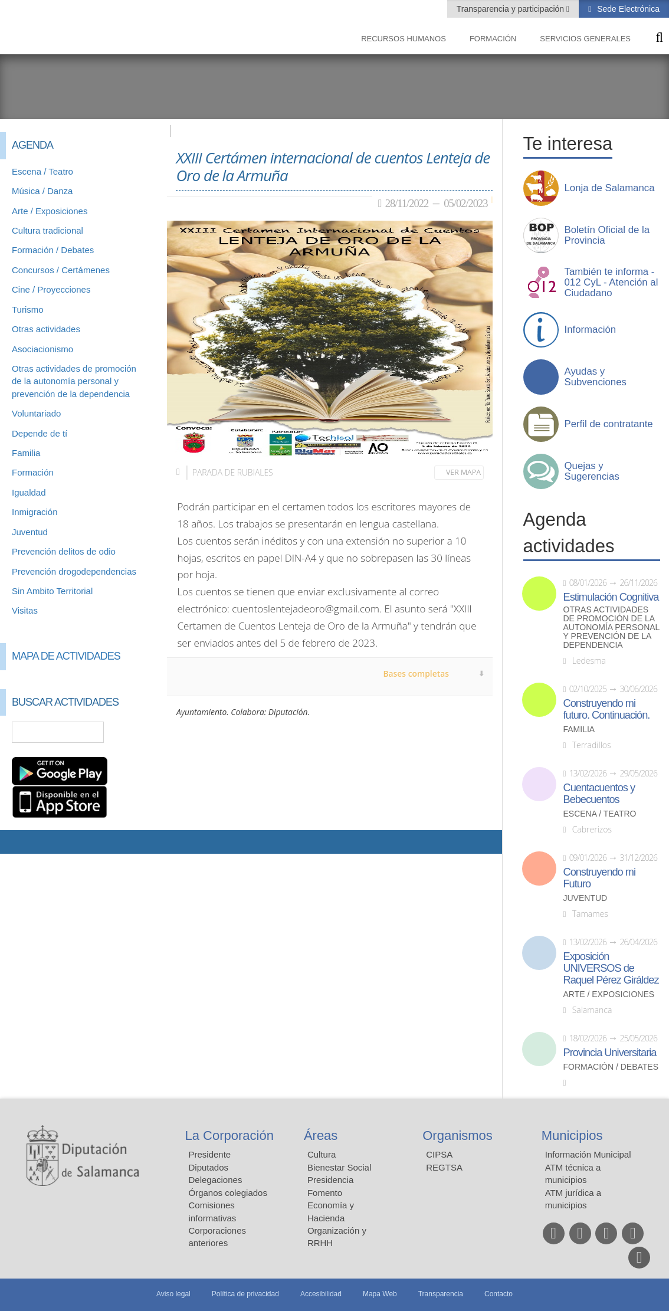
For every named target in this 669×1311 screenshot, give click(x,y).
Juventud (30, 532)
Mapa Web (380, 1294)
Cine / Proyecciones (51, 289)
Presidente (210, 1154)
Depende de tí (39, 433)
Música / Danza (42, 191)
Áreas (320, 1135)
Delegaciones (215, 1180)
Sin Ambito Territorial (52, 591)
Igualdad (29, 492)
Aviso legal (173, 1294)
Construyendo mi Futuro (599, 878)
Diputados (209, 1167)
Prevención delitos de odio (64, 551)
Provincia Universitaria (610, 1052)
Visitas (25, 610)
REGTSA (444, 1167)
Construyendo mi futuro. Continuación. (606, 709)
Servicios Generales (585, 38)
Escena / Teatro (42, 171)
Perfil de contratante (609, 424)
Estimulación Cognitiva (611, 597)
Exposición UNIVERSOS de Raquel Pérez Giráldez (611, 968)
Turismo (28, 309)
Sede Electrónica (627, 9)
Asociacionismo (42, 349)
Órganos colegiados (228, 1193)
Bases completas (416, 673)
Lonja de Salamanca (610, 188)
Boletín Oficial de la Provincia (607, 235)
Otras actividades (46, 329)
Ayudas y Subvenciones (596, 377)
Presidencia (330, 1180)
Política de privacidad (245, 1294)
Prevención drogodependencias (74, 571)
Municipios (572, 1135)
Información (590, 330)
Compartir (14, 842)
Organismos (457, 1135)
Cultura (321, 1154)
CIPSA (439, 1154)
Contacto (498, 1294)
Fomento (324, 1193)
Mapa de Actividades (66, 656)
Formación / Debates (53, 250)
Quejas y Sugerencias (592, 471)
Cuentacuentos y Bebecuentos (599, 793)
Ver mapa (463, 472)
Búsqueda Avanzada (141, 732)
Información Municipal (588, 1154)
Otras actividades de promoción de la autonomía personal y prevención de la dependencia (74, 381)
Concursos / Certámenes (61, 270)
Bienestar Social (339, 1167)
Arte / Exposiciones (49, 211)
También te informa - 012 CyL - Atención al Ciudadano (611, 283)
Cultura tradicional (47, 230)
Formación (493, 38)
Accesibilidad (321, 1294)
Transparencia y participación (511, 9)
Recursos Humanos (403, 38)
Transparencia (440, 1294)
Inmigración (35, 512)
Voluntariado (36, 413)
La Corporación (229, 1135)
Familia (26, 453)
